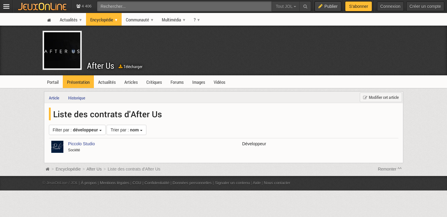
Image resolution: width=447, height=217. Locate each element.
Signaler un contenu (232, 183)
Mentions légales (114, 183)
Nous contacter (277, 183)
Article (54, 98)
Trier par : (126, 129)
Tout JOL (286, 6)
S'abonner (358, 6)
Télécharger (130, 66)
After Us (100, 65)
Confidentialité (157, 183)
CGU (137, 183)
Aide (257, 183)
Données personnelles (192, 183)
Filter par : (77, 129)
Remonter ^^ (390, 169)
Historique (76, 98)
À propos (89, 183)
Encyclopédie (68, 169)
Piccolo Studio (81, 143)
